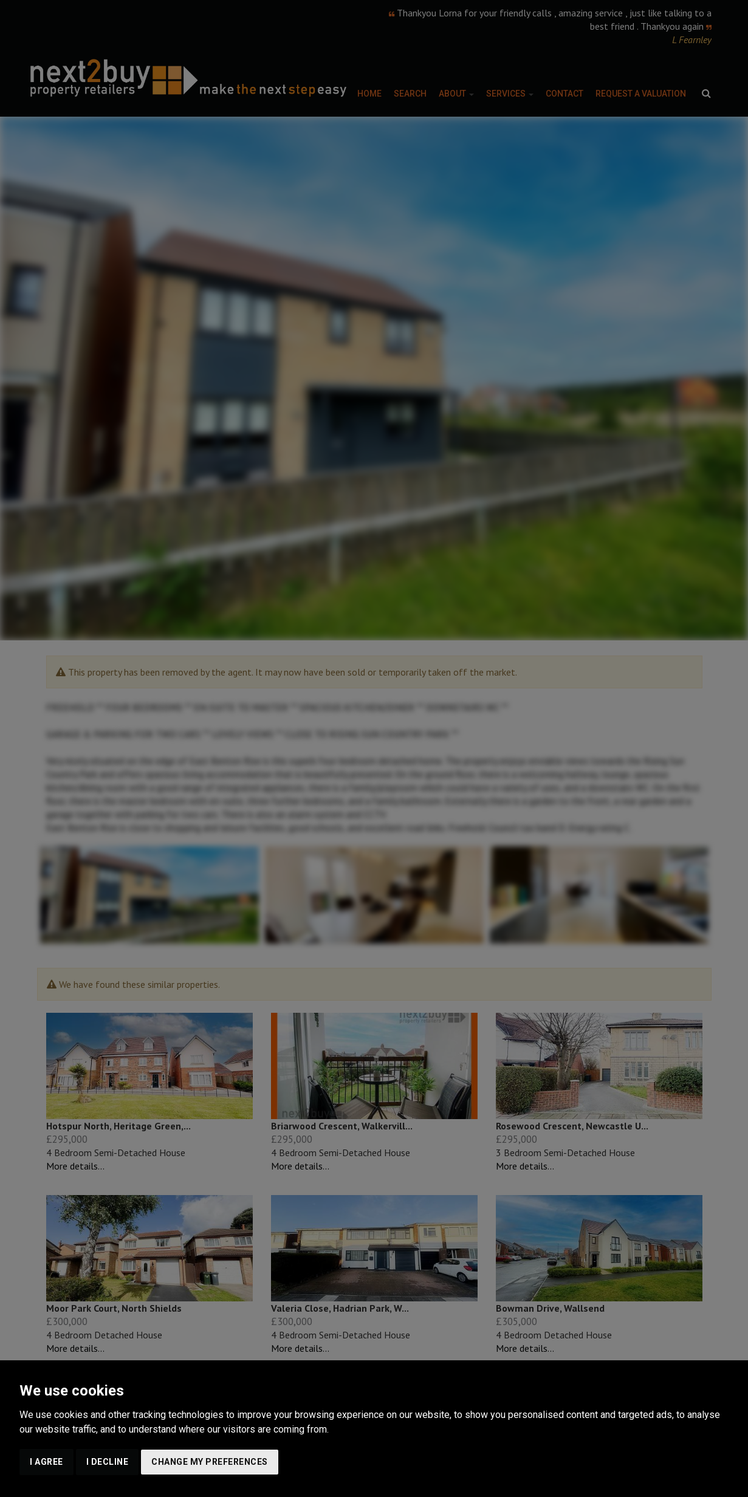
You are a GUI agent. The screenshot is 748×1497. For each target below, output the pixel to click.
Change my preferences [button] (209, 1462)
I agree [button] (46, 1462)
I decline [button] (107, 1462)
